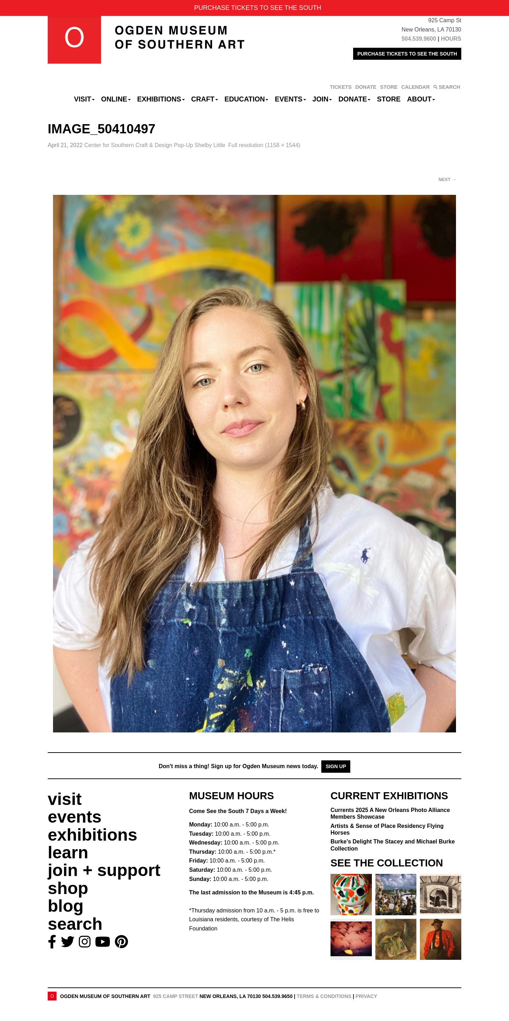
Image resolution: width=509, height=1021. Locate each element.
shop (68, 888)
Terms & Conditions (324, 996)
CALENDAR (415, 87)
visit (65, 799)
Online (116, 99)
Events (290, 99)
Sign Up (336, 766)
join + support (104, 870)
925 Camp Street (175, 996)
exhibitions (92, 834)
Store (389, 99)
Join (322, 99)
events (74, 816)
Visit (84, 99)
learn (68, 852)
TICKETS (341, 87)
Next (447, 179)
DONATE (365, 87)
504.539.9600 (419, 39)
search (75, 924)
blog (65, 906)
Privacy (366, 996)
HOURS (451, 39)
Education (246, 99)
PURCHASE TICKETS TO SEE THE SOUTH (407, 54)
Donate (354, 99)
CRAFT (204, 99)
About (421, 99)
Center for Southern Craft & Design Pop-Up (154, 145)
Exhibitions (161, 99)
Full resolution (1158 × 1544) (264, 145)
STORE (388, 87)
